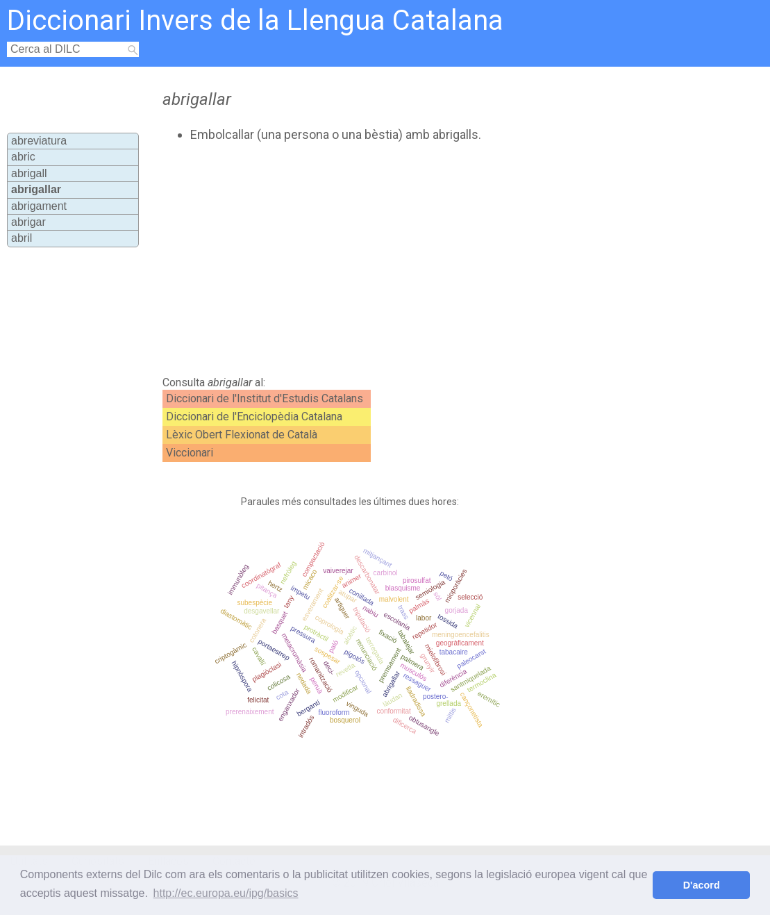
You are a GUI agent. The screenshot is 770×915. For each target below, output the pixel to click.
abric (23, 157)
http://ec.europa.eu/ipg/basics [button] (226, 893)
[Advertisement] (394, 259)
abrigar (28, 222)
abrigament (39, 206)
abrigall (29, 173)
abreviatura (39, 141)
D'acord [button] (701, 885)
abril (21, 238)
